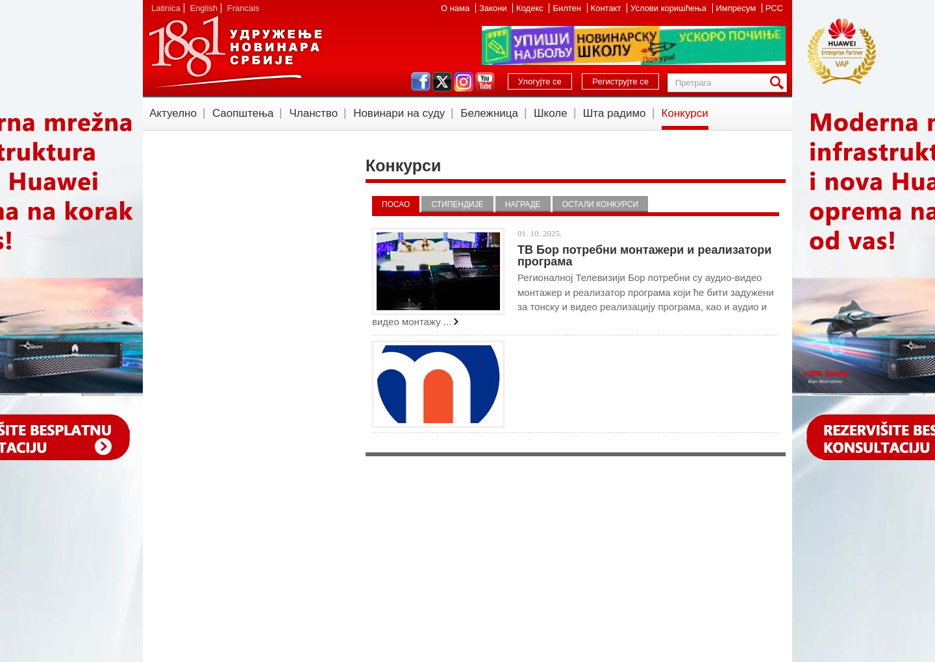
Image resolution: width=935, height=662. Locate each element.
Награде (523, 204)
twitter (442, 82)
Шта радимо (614, 113)
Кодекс (530, 8)
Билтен (568, 8)
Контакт (607, 8)
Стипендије (457, 204)
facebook (420, 82)
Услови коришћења (669, 8)
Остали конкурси (600, 204)
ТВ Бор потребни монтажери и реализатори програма (644, 255)
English (204, 8)
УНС (235, 52)
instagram (463, 82)
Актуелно (173, 113)
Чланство (313, 113)
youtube (485, 82)
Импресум (737, 8)
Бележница (489, 113)
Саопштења (243, 113)
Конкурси (685, 113)
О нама (456, 8)
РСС (774, 8)
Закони (494, 8)
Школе (550, 113)
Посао (396, 204)
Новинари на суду (399, 113)
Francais (243, 8)
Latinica (166, 8)
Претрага (779, 82)
